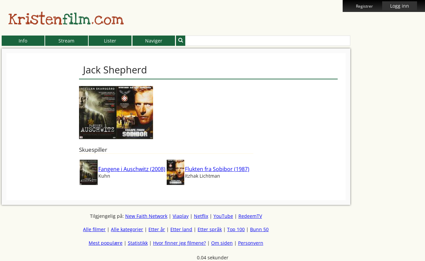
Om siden (222, 243)
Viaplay (181, 216)
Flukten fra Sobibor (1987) (217, 169)
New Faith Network (146, 216)
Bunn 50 (259, 229)
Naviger (153, 41)
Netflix (201, 216)
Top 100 (236, 229)
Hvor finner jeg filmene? (179, 243)
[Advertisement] (380, 152)
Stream (66, 41)
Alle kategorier (127, 229)
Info (23, 41)
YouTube (223, 216)
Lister (110, 41)
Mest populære (106, 243)
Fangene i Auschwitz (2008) (131, 169)
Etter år (156, 229)
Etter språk (210, 229)
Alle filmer (94, 229)
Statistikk (138, 243)
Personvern (250, 243)
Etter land (181, 229)
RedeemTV (250, 216)
